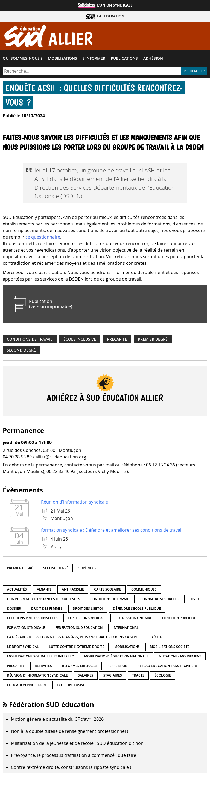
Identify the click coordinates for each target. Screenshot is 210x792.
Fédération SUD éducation (51, 705)
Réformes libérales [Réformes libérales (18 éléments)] (79, 667)
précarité (117, 340)
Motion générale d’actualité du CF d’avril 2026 (57, 720)
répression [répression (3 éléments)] (117, 667)
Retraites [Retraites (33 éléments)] (43, 667)
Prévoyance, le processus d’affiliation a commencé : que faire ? (75, 757)
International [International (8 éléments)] (126, 629)
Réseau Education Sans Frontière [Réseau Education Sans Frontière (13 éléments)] (168, 667)
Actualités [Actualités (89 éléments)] (17, 590)
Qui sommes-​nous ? (22, 59)
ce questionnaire (42, 238)
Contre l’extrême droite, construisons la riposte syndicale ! (71, 769)
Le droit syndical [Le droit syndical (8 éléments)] (23, 648)
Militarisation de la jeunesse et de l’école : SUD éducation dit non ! (78, 745)
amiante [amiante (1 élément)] (44, 590)
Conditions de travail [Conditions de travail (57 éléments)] (110, 600)
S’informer (94, 59)
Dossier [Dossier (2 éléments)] (14, 610)
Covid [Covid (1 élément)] (194, 600)
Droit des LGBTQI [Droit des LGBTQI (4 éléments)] (88, 610)
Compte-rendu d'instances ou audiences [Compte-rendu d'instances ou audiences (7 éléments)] (43, 600)
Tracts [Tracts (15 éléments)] (138, 676)
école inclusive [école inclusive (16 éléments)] (71, 686)
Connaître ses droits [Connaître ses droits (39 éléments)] (159, 600)
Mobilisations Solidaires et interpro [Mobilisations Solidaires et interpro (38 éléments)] (40, 657)
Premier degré (153, 340)
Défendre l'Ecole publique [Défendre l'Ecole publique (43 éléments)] (137, 610)
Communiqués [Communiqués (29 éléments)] (144, 590)
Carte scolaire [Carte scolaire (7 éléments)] (107, 590)
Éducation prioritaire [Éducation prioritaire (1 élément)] (27, 686)
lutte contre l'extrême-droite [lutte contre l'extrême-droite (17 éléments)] (76, 648)
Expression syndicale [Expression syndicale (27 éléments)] (87, 619)
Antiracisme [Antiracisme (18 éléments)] (73, 590)
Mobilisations (62, 59)
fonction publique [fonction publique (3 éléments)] (179, 619)
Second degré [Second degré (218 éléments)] (55, 569)
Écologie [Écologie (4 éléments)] (162, 676)
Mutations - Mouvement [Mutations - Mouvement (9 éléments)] (180, 657)
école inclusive (79, 340)
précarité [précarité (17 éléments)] (16, 667)
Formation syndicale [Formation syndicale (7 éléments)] (26, 629)
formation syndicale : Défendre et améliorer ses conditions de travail (111, 531)
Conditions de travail (29, 340)
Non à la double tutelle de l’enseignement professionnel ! (69, 733)
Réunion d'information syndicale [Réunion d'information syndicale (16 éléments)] (37, 676)
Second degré (21, 351)
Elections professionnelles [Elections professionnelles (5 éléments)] (32, 619)
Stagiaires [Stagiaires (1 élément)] (112, 676)
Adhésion (153, 59)
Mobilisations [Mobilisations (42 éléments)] (127, 648)
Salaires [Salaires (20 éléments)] (85, 676)
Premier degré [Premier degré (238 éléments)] (20, 569)
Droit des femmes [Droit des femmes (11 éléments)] (47, 610)
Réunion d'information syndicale (74, 503)
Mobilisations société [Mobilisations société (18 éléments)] (169, 648)
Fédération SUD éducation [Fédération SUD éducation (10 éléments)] (79, 629)
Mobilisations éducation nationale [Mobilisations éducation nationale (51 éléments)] (116, 657)
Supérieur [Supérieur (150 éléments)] (87, 569)
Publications (124, 59)
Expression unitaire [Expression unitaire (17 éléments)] (134, 619)
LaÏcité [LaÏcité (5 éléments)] (156, 638)
